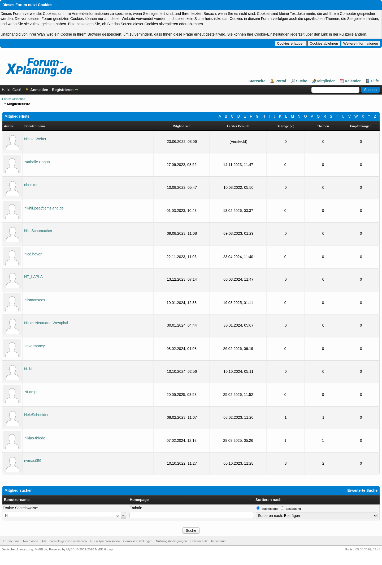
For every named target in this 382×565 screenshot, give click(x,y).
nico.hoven (33, 254)
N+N (28, 369)
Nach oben (30, 541)
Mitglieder (326, 81)
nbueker (31, 185)
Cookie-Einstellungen (137, 541)
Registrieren (63, 90)
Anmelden (39, 90)
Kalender (353, 81)
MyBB (70, 549)
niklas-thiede (34, 438)
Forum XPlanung (13, 98)
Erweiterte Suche (362, 490)
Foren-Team (11, 541)
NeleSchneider (36, 415)
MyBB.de (41, 549)
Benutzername (16, 500)
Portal (280, 81)
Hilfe (375, 81)
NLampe (31, 392)
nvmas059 (32, 461)
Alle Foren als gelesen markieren (64, 541)
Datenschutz (199, 541)
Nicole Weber (35, 139)
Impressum (219, 541)
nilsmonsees (34, 300)
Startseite (257, 81)
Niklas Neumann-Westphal (46, 323)
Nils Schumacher (38, 231)
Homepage (139, 500)
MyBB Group (104, 549)
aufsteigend (269, 508)
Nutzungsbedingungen (171, 541)
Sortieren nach (268, 500)
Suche (301, 81)
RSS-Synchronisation (105, 541)
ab (291, 126)
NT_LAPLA (33, 277)
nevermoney (34, 346)
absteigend (293, 508)
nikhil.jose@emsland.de (44, 208)
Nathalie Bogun (37, 162)
